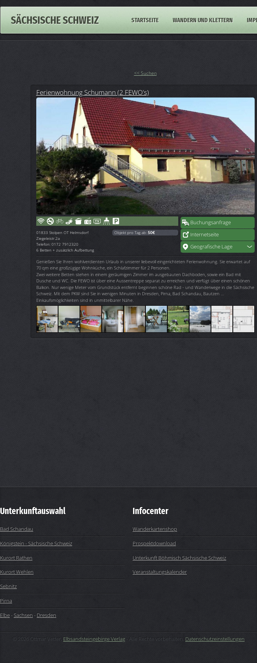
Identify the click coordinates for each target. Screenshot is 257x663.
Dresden (46, 615)
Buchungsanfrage (210, 222)
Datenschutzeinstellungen (215, 638)
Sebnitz (8, 586)
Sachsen (23, 615)
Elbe (5, 615)
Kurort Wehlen (17, 571)
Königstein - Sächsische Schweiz (36, 543)
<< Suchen (145, 73)
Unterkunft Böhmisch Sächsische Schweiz (179, 557)
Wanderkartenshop (155, 528)
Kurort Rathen (16, 557)
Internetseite (204, 234)
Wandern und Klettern (203, 20)
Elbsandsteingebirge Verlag (94, 638)
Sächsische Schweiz (55, 20)
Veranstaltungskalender (160, 571)
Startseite (145, 20)
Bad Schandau (16, 528)
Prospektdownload (154, 543)
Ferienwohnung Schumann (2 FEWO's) (92, 92)
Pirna (6, 600)
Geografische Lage (211, 246)
